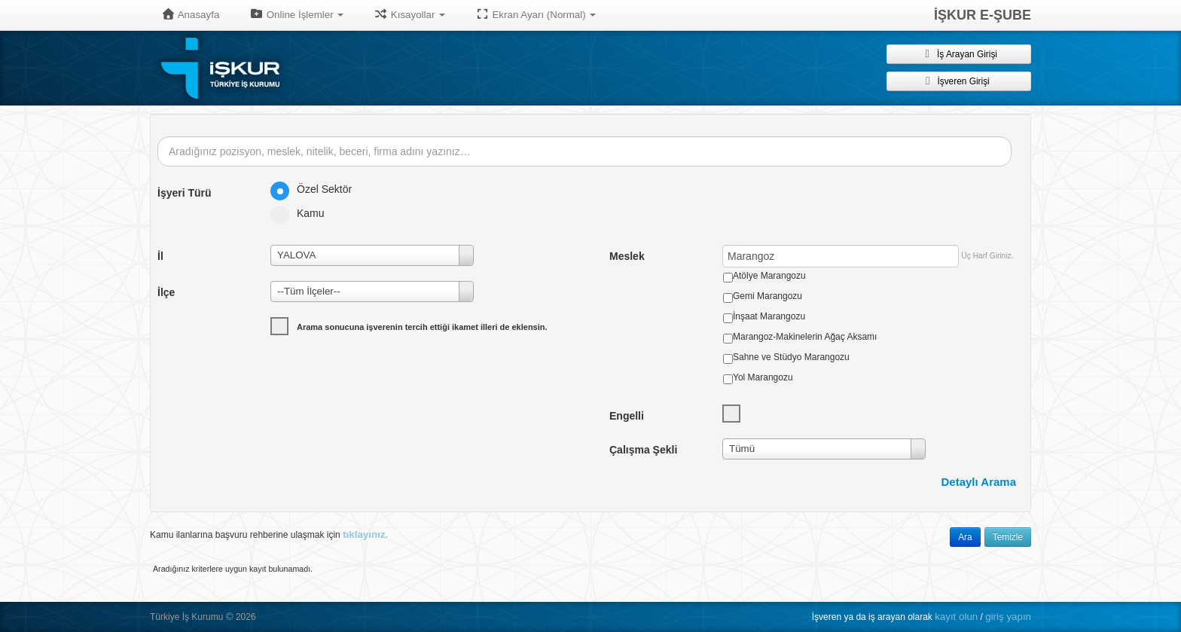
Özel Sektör (316, 189)
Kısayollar (409, 14)
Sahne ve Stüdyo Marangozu (791, 357)
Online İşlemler (296, 14)
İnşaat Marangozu (769, 316)
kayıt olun (956, 616)
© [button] (229, 616)
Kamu (302, 213)
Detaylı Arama (979, 481)
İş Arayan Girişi (958, 53)
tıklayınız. (365, 534)
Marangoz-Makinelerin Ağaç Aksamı (805, 336)
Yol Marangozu (763, 377)
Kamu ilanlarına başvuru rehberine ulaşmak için (269, 534)
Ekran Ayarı (535, 14)
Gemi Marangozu (767, 296)
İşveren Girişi (958, 81)
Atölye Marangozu (769, 275)
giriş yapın (1008, 616)
